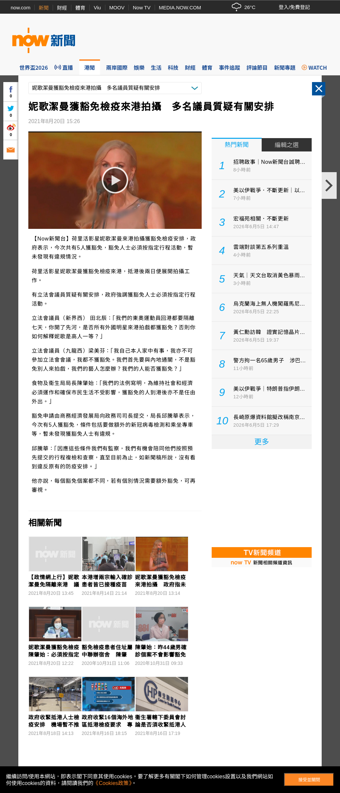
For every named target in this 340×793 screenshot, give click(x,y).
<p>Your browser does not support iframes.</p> (262, 497)
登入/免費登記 (294, 7)
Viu (97, 7)
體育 (80, 8)
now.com (20, 7)
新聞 (44, 8)
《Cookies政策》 (112, 783)
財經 (62, 8)
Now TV (141, 7)
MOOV (117, 7)
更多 (261, 442)
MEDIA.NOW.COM (180, 7)
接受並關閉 (309, 779)
